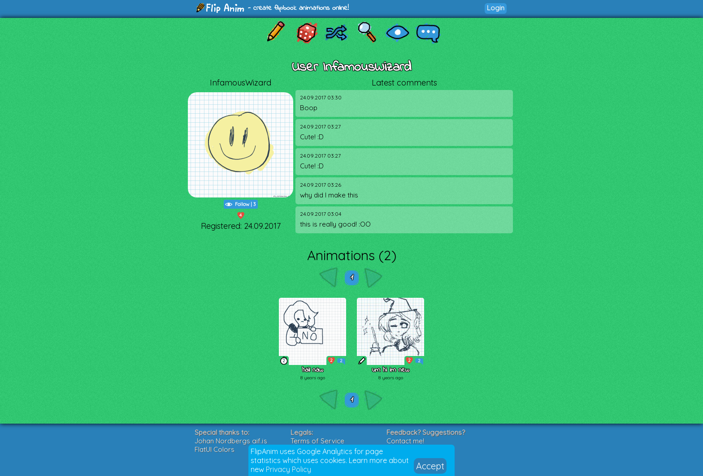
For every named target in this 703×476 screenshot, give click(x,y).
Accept (430, 466)
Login (495, 8)
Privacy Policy (288, 469)
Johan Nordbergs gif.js (231, 441)
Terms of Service (317, 441)
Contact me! (405, 441)
